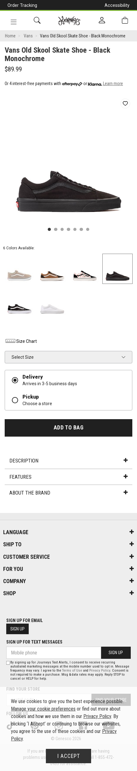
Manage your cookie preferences (43, 709)
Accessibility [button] (117, 5)
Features (68, 477)
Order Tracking (22, 5)
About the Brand (68, 493)
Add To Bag (68, 427)
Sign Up (17, 628)
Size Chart (21, 341)
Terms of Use (72, 670)
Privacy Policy (99, 670)
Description (68, 460)
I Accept (68, 756)
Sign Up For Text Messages (34, 641)
